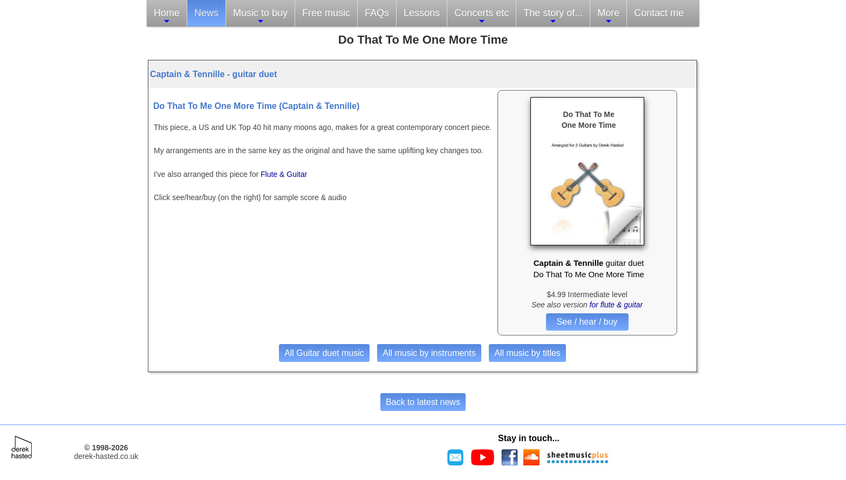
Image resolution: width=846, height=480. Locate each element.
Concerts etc (481, 16)
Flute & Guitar (284, 174)
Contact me (659, 13)
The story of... (553, 16)
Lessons (422, 13)
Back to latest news (423, 402)
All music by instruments (429, 353)
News (206, 13)
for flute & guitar (616, 304)
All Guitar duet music (324, 353)
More (608, 16)
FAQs (377, 13)
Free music (326, 13)
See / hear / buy (587, 321)
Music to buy (260, 16)
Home (167, 16)
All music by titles (527, 353)
